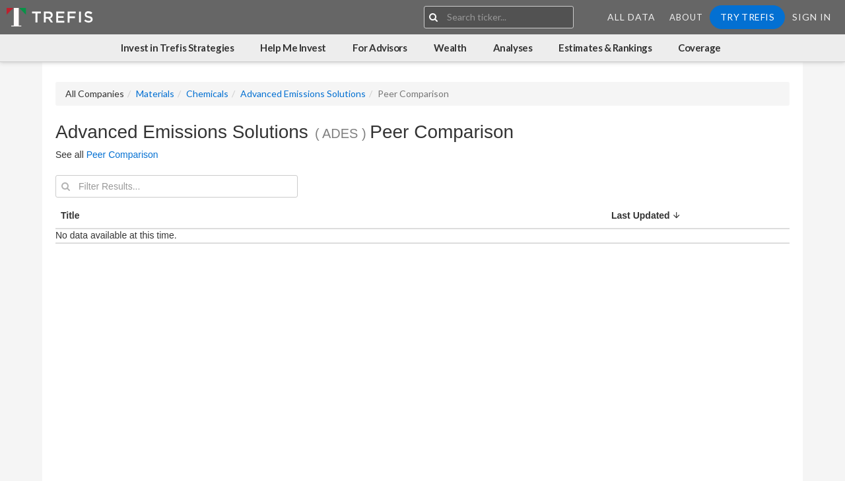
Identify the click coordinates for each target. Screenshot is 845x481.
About (686, 17)
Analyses (512, 48)
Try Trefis (747, 16)
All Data (631, 16)
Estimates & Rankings (605, 48)
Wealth (450, 48)
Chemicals (207, 93)
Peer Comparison (122, 154)
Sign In (811, 16)
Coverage (699, 48)
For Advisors (380, 48)
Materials (155, 93)
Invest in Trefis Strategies (177, 48)
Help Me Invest (293, 48)
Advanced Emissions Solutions (303, 93)
